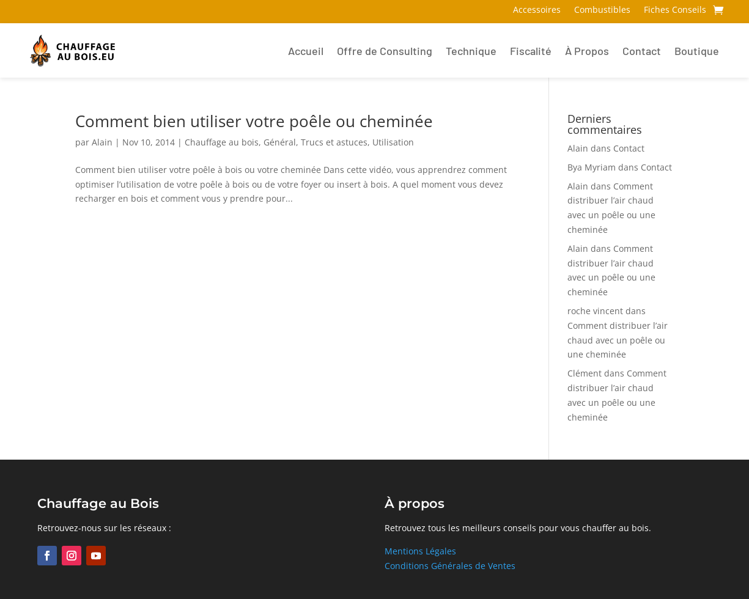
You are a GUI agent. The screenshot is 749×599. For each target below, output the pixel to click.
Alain (102, 142)
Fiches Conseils (675, 10)
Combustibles (602, 10)
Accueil (305, 50)
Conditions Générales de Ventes (450, 565)
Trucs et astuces (334, 142)
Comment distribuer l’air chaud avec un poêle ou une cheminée (617, 340)
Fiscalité (531, 50)
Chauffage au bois (222, 142)
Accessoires (537, 10)
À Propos (587, 50)
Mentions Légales (420, 551)
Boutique (696, 50)
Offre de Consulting (384, 50)
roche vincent (595, 311)
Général (280, 142)
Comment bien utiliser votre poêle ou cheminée (254, 121)
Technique (471, 50)
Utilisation (393, 142)
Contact (641, 50)
